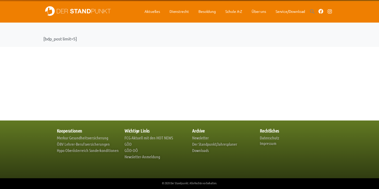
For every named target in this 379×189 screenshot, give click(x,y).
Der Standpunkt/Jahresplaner (214, 143)
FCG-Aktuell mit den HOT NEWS (148, 137)
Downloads (200, 150)
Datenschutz (269, 137)
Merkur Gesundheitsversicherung (82, 137)
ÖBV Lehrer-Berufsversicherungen (83, 143)
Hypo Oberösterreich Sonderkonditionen (88, 150)
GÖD (128, 143)
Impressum (268, 143)
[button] (312, 11)
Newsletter (200, 137)
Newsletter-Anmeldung (142, 156)
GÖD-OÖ (131, 150)
